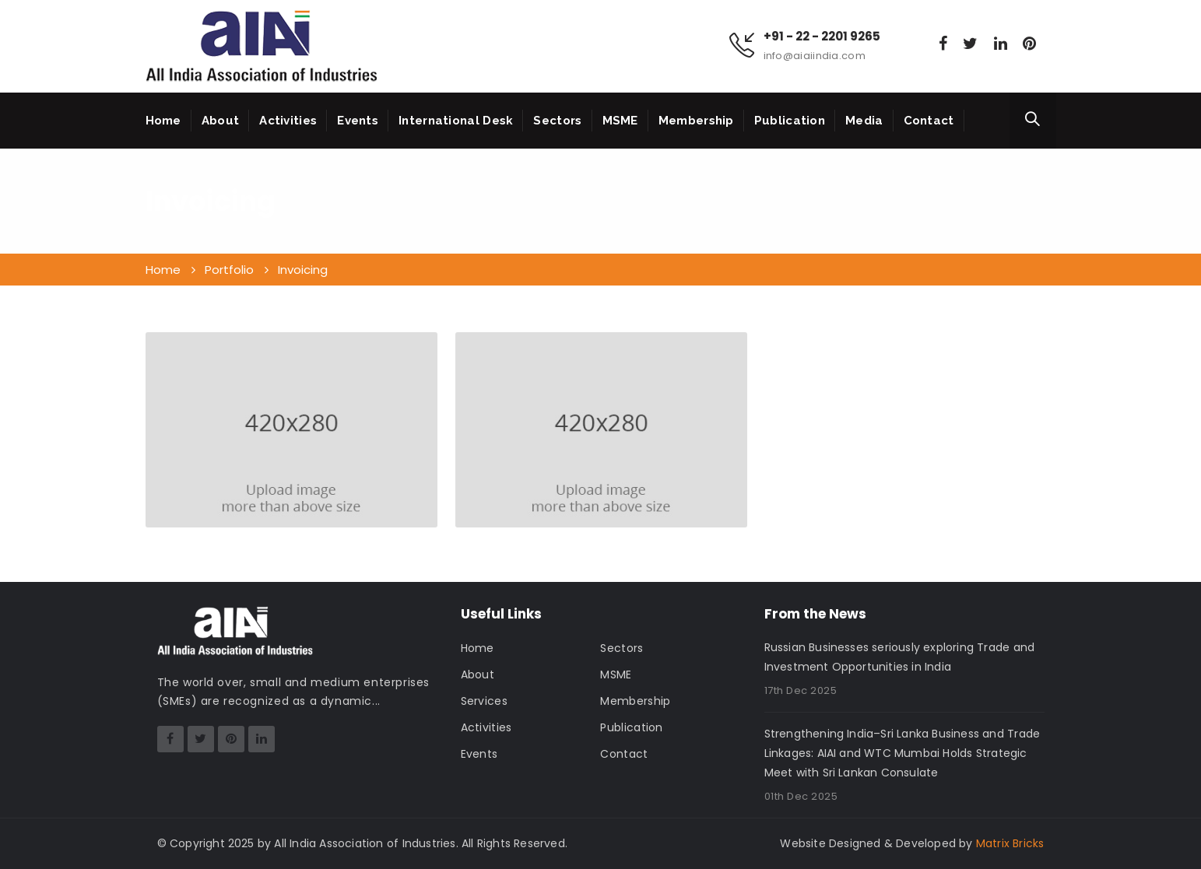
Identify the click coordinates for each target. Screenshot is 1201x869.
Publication (789, 121)
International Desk (456, 121)
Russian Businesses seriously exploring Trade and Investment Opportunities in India (899, 657)
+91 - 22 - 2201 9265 (822, 36)
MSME (620, 121)
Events (357, 121)
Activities (288, 121)
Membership (696, 121)
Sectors (557, 121)
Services (484, 701)
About (221, 121)
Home (163, 121)
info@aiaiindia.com (815, 55)
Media (864, 121)
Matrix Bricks (1010, 843)
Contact (929, 121)
